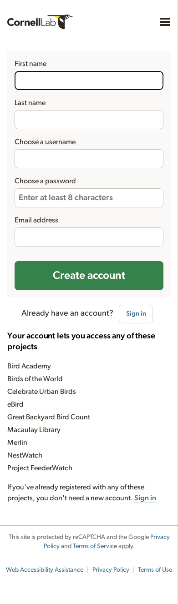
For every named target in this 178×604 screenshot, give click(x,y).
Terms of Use (155, 570)
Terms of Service (95, 546)
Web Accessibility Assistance (44, 570)
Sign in (136, 313)
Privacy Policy (110, 570)
